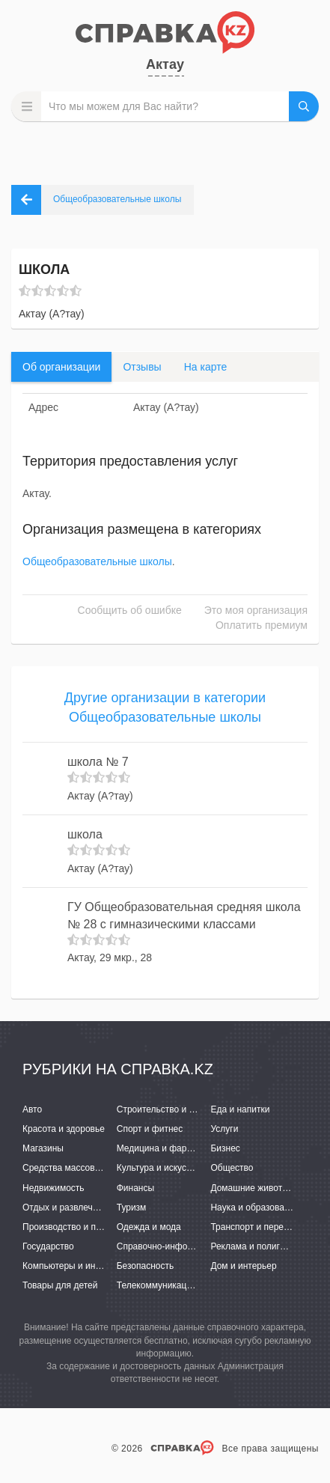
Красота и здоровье (63, 1129)
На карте (205, 367)
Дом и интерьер (243, 1266)
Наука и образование (254, 1207)
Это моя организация (256, 610)
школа (85, 834)
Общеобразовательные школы (97, 561)
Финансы (135, 1188)
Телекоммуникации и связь (173, 1285)
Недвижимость (53, 1188)
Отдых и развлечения (67, 1207)
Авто (32, 1109)
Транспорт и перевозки (258, 1227)
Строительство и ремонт (168, 1109)
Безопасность (145, 1266)
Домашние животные (254, 1188)
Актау (165, 64)
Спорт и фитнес (150, 1129)
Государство (48, 1246)
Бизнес (224, 1148)
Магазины (43, 1148)
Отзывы (142, 367)
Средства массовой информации (91, 1168)
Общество (231, 1168)
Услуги (224, 1129)
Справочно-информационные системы (197, 1246)
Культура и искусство (161, 1168)
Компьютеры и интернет (72, 1266)
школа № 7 (98, 761)
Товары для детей (59, 1285)
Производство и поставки (75, 1227)
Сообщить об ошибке (130, 610)
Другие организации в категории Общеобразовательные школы (165, 707)
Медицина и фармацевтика (174, 1148)
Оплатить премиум (262, 625)
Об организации (61, 367)
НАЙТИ (304, 106)
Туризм (132, 1207)
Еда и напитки (239, 1109)
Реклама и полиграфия (258, 1246)
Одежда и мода (149, 1227)
